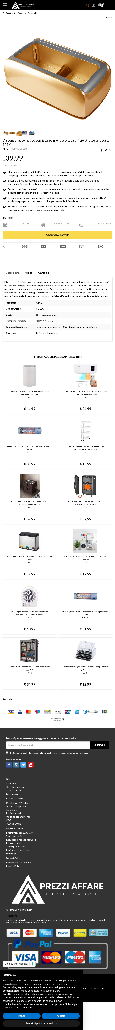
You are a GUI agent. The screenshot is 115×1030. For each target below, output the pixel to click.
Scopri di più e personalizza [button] (41, 1023)
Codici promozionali (16, 846)
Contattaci (12, 793)
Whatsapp (11, 853)
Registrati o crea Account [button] (20, 832)
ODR (8, 820)
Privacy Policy (49, 753)
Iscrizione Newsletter (17, 849)
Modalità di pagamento (18, 816)
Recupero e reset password (21, 839)
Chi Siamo (11, 783)
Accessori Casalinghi (27, 13)
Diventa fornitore (15, 786)
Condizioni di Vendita (17, 802)
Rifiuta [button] (21, 1016)
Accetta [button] (61, 1016)
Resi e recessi (13, 813)
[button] (93, 5)
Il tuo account (13, 843)
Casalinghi (10, 13)
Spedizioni (11, 809)
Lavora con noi (13, 790)
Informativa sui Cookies (18, 862)
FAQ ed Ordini (13, 823)
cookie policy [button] (52, 990)
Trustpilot (108, 17)
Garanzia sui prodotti (17, 806)
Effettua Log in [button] (14, 836)
